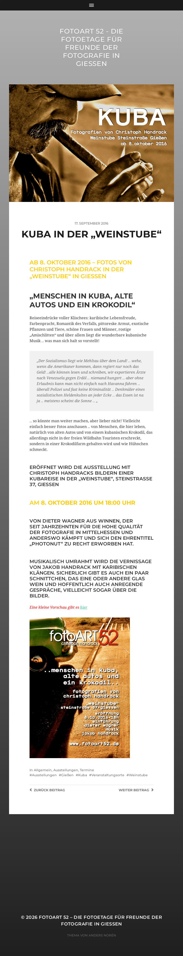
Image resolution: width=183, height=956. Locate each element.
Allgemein (43, 770)
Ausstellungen (65, 770)
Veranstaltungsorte (108, 775)
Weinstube (138, 775)
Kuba (82, 775)
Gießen (67, 775)
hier (83, 607)
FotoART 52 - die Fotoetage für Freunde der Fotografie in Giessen (91, 47)
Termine (87, 770)
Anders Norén (102, 935)
